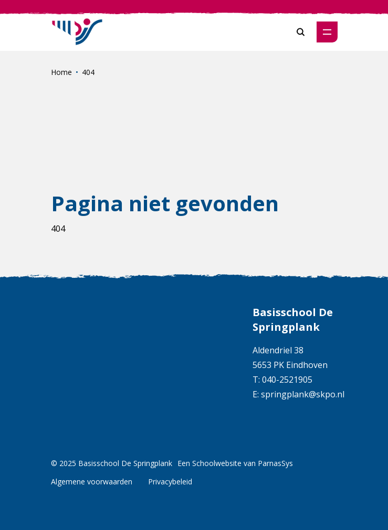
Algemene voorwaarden (91, 481)
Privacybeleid (170, 481)
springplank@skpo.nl (302, 394)
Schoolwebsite (217, 463)
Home (61, 72)
